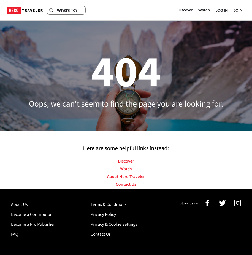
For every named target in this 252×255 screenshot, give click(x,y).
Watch (204, 10)
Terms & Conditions (108, 204)
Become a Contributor (31, 214)
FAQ (14, 234)
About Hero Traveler (126, 176)
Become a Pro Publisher (33, 224)
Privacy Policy (103, 214)
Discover (185, 10)
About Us (19, 204)
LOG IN (221, 10)
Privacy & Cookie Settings (114, 224)
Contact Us (126, 184)
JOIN (238, 10)
